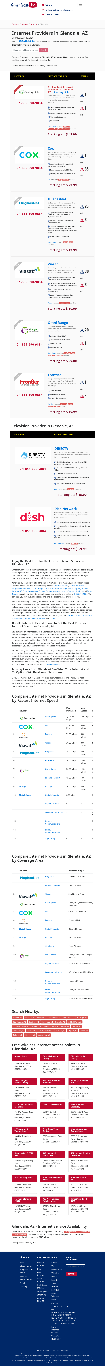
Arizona (34, 24)
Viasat (53, 264)
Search (43, 50)
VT (59, 1323)
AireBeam (27, 588)
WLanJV (63, 588)
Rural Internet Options (55, 1330)
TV (52, 1266)
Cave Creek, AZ (55, 1017)
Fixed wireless (18, 618)
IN (59, 1312)
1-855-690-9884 (50, 15)
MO (63, 1315)
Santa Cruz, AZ (18, 1031)
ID (55, 1312)
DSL (68, 615)
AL (52, 1306)
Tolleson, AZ (17, 1035)
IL (57, 1312)
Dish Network (65, 508)
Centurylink (42, 1291)
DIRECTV (61, 448)
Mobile (54, 1276)
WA (62, 1323)
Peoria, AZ (65, 1026)
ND (56, 1318)
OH (53, 1320)
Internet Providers (20, 24)
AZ (58, 1306)
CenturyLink (61, 92)
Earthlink (55, 1290)
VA (56, 1323)
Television (87, 615)
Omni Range (58, 322)
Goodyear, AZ (34, 1022)
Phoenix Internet (51, 588)
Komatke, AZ (60, 1022)
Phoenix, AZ (76, 1026)
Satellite (34, 618)
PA (62, 1320)
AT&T (22, 1283)
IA (52, 1312)
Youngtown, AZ (44, 1035)
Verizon (23, 1276)
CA (61, 1306)
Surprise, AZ (72, 1031)
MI (56, 1315)
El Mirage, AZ (82, 1017)
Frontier (54, 375)
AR (55, 1306)
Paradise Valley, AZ (51, 1026)
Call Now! (47, 5)
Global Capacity (74, 588)
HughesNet (57, 199)
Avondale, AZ (30, 1017)
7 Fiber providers (70, 1232)
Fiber (73, 615)
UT (53, 1323)
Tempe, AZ (84, 1031)
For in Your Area (57, 10)
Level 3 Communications (72, 591)
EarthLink (73, 585)
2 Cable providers (84, 1232)
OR (59, 1320)
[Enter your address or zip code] (25, 50)
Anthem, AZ (17, 1017)
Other (52, 618)
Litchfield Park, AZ (74, 1022)
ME (52, 1315)
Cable (27, 618)
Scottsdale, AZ (32, 1031)
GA (52, 1309)
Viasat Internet (26, 1266)
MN (59, 1315)
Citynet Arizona (52, 803)
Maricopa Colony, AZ (21, 1026)
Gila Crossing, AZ (19, 1022)
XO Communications (29, 591)
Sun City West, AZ (47, 1031)
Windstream (56, 1269)
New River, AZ (36, 1026)
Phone (79, 615)
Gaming (23, 1286)
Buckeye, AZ (42, 1017)
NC (52, 1318)
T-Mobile (55, 1273)
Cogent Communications (50, 591)
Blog (22, 1262)
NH (62, 1318)
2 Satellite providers (20, 1234)
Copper (42, 618)
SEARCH (71, 1274)
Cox (51, 148)
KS (62, 1312)
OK (56, 1320)
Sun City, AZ (60, 1031)
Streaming (41, 1295)
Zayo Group (50, 838)
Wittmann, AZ (30, 1035)
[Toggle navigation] (81, 5)
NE (59, 1318)
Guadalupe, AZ (47, 1022)
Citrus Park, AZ (68, 1017)
